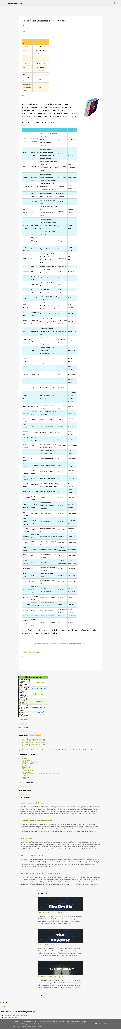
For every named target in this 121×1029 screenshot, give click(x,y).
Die (34, 749)
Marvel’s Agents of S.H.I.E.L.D (29, 838)
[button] (23, 25)
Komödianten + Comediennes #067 (34, 741)
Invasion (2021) (27, 770)
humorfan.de (39, 701)
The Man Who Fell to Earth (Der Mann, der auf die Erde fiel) (42, 774)
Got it (106, 1024)
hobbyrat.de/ (39, 682)
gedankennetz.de (39, 694)
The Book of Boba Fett (30, 762)
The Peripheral (27, 760)
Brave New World (28, 763)
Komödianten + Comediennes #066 (34, 744)
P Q (70, 749)
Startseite (7, 1006)
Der (31, 749)
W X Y (95, 749)
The (82, 749)
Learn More (97, 1024)
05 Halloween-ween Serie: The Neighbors (50, 977)
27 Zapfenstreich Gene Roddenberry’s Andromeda (36, 820)
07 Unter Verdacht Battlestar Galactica (33, 856)
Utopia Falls (26, 777)
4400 (24, 779)
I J (49, 749)
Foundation (26, 767)
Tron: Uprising (27, 775)
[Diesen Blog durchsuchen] (109, 3)
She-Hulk (25, 758)
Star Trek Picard (34, 652)
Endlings (25, 765)
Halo (23, 769)
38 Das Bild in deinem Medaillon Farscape (33, 803)
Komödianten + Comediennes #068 (34, 739)
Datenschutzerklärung (11, 1017)
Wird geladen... (23, 723)
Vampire (7, 1008)
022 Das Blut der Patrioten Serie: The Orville (51, 913)
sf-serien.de (13, 3)
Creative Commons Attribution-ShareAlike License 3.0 (55, 643)
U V (87, 749)
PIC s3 (24, 652)
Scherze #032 (26, 746)
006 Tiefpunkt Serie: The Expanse (48, 945)
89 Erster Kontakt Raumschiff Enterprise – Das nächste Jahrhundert (41, 873)
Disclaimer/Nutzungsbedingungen (15, 1015)
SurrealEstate (26, 772)
